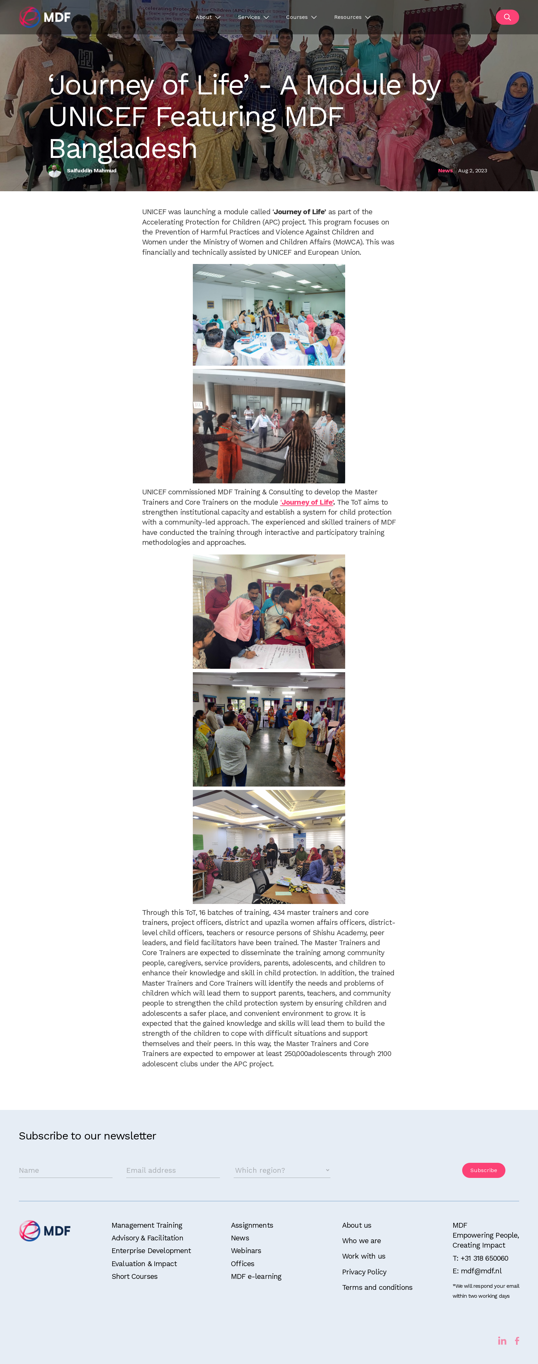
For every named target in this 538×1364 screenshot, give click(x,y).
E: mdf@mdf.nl (477, 1270)
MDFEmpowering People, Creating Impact (486, 1235)
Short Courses (134, 1276)
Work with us (363, 1256)
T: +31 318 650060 (480, 1258)
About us (356, 1225)
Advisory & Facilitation (147, 1238)
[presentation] (396, 1170)
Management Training (147, 1225)
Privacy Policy (364, 1272)
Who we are (361, 1240)
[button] (208, 17)
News (240, 1238)
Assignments (252, 1225)
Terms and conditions (377, 1287)
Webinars (246, 1250)
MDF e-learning (256, 1276)
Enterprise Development (151, 1250)
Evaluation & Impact (144, 1263)
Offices (242, 1263)
